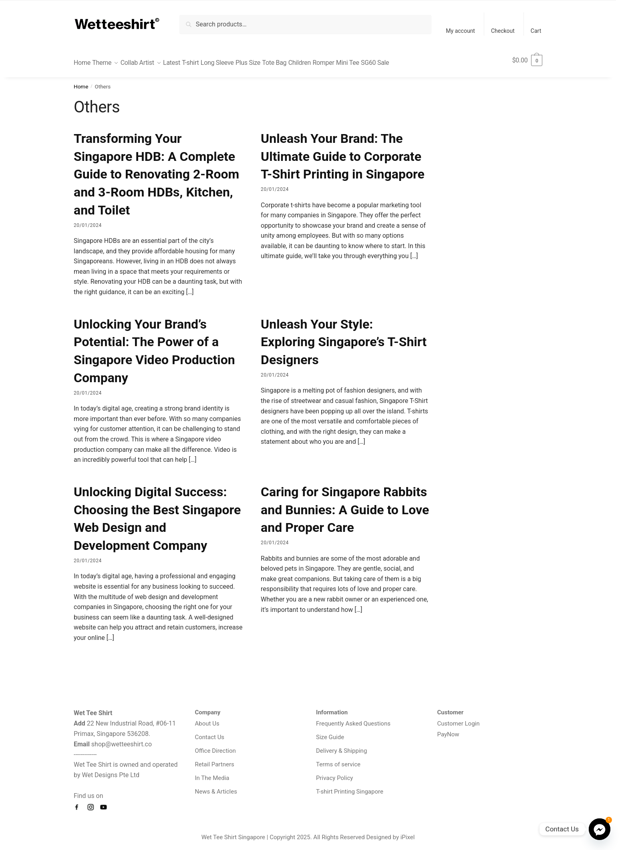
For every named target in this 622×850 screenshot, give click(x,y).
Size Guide (330, 732)
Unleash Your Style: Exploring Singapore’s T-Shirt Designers (344, 337)
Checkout (503, 31)
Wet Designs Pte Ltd (110, 770)
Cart (536, 31)
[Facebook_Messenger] (599, 829)
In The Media (212, 773)
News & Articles (216, 786)
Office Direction (215, 746)
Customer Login (458, 718)
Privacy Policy (334, 773)
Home (81, 81)
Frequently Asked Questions (353, 718)
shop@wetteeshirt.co (121, 739)
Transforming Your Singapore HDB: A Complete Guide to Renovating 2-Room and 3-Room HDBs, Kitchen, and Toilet (156, 169)
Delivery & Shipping (341, 746)
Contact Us (210, 732)
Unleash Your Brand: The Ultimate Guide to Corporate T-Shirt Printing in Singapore (343, 151)
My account (460, 31)
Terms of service (338, 759)
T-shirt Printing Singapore (349, 786)
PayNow (448, 729)
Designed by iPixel (390, 832)
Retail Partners (214, 759)
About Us (207, 718)
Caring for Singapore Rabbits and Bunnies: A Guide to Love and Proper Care (345, 505)
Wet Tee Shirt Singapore (233, 832)
